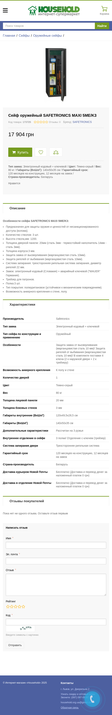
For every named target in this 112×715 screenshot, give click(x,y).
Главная (9, 35)
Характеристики (22, 304)
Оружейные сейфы (47, 35)
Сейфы (24, 35)
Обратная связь (70, 707)
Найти (102, 26)
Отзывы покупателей (27, 501)
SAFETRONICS (82, 121)
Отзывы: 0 (55, 122)
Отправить (15, 645)
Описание (17, 208)
